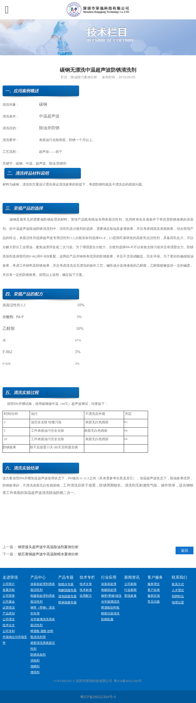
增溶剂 (35, 672)
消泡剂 (35, 660)
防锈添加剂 (38, 654)
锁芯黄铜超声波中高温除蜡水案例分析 (48, 553)
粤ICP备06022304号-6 (98, 696)
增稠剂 (35, 666)
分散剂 (8, 317)
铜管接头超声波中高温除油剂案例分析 (48, 546)
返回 (184, 550)
